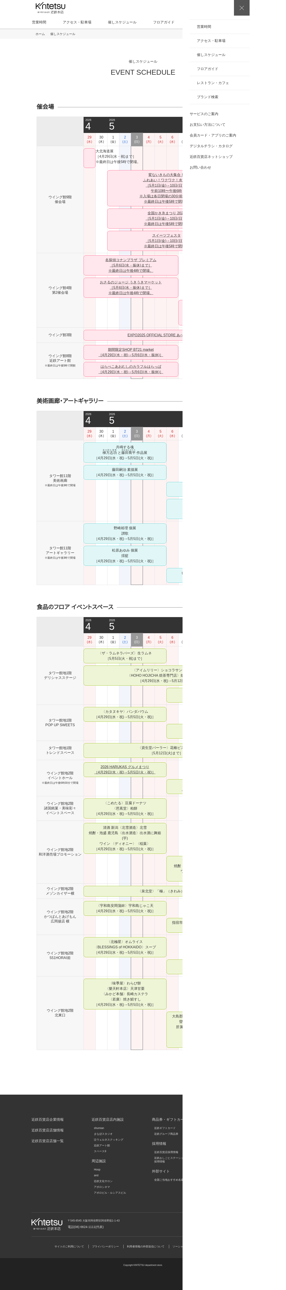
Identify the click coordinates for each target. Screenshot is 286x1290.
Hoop (97, 1169)
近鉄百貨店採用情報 (166, 1152)
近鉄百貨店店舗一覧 (48, 1141)
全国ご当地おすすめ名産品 (170, 1179)
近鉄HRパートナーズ (227, 1157)
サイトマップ (223, 1246)
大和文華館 (221, 1174)
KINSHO (219, 1145)
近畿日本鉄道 (222, 1133)
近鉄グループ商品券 (166, 1133)
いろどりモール (223, 1168)
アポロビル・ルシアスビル (110, 1192)
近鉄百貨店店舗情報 (48, 1130)
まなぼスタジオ (103, 1133)
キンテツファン (223, 1162)
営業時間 (39, 22)
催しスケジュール (122, 22)
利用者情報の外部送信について (145, 1246)
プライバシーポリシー (105, 1246)
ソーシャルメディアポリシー (189, 1246)
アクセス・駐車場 (77, 22)
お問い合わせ (228, 1224)
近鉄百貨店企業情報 (48, 1119)
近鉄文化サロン (103, 1181)
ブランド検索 (250, 22)
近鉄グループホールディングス (233, 1128)
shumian (99, 1128)
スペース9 (100, 1151)
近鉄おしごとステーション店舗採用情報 (173, 1159)
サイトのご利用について (69, 1246)
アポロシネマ (102, 1187)
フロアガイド (164, 22)
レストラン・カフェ (207, 22)
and (96, 1175)
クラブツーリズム (225, 1151)
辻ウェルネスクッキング (108, 1139)
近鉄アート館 (102, 1145)
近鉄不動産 (221, 1139)
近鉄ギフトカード (165, 1128)
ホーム (40, 34)
